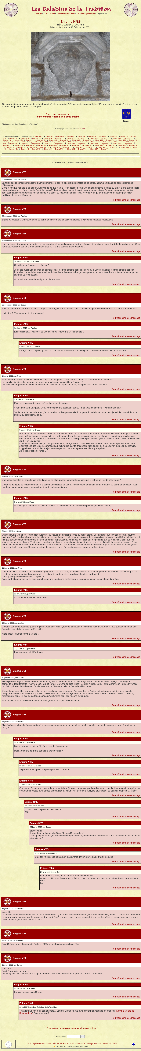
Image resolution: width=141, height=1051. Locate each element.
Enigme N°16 (71, 138)
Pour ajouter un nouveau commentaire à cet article (71, 1028)
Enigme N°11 (13, 138)
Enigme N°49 (48, 143)
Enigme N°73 (44, 147)
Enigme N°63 (76, 145)
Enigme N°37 (44, 142)
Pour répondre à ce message (126, 200)
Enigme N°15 (59, 138)
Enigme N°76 (90, 147)
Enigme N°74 (56, 147)
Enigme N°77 (102, 147)
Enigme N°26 (53, 140)
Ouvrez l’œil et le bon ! (66, 14)
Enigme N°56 (128, 143)
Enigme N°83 (59, 149)
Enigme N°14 (48, 138)
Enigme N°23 (18, 140)
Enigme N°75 (79, 147)
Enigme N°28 (76, 140)
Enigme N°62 (64, 145)
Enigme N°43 (113, 142)
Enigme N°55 (117, 143)
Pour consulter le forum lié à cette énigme (57, 117)
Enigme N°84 (48, 149)
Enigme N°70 (67, 147)
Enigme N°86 (71, 149)
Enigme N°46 (13, 143)
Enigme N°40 (79, 142)
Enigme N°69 (10, 147)
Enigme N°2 (49, 136)
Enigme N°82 (25, 149)
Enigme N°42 (102, 142)
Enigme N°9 (124, 136)
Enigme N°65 (99, 145)
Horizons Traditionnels (76, 1044)
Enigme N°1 (38, 136)
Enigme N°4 (70, 136)
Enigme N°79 (125, 147)
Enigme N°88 (82, 149)
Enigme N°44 (125, 142)
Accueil (39, 14)
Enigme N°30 (99, 140)
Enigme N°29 (87, 140)
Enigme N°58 (18, 145)
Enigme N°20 (117, 138)
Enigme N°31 (110, 140)
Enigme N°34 (10, 142)
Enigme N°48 (36, 143)
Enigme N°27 (64, 140)
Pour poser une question (57, 114)
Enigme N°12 (25, 138)
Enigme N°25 (41, 140)
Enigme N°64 (87, 145)
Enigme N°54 (105, 143)
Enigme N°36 (33, 142)
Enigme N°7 (102, 136)
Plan (115, 1044)
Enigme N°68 (133, 145)
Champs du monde (94, 1044)
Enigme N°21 (128, 138)
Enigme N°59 (30, 145)
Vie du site (107, 1044)
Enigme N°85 (36, 149)
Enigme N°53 (94, 143)
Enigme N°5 (81, 136)
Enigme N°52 (82, 143)
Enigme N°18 (94, 138)
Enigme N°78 (113, 147)
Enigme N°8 (113, 136)
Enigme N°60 (41, 145)
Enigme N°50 (59, 143)
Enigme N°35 (21, 142)
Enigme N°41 (90, 142)
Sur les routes (49, 14)
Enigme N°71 (21, 147)
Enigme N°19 (105, 138)
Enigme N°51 (71, 143)
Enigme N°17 (82, 138)
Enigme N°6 (92, 136)
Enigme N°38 (56, 142)
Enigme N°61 (53, 145)
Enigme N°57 (7, 145)
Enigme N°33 (133, 140)
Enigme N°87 (94, 149)
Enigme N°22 (7, 140)
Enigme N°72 (33, 147)
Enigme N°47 (25, 143)
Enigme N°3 (60, 136)
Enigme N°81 (13, 149)
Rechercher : (61, 1037)
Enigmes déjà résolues (86, 14)
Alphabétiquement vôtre (42, 1044)
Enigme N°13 (36, 138)
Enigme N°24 (30, 140)
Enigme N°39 (67, 142)
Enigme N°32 (122, 140)
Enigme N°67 (122, 145)
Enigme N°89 (105, 149)
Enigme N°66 (110, 145)
